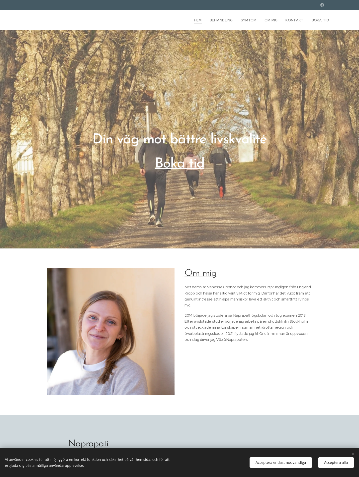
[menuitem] (204, 20)
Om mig (200, 273)
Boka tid (179, 164)
